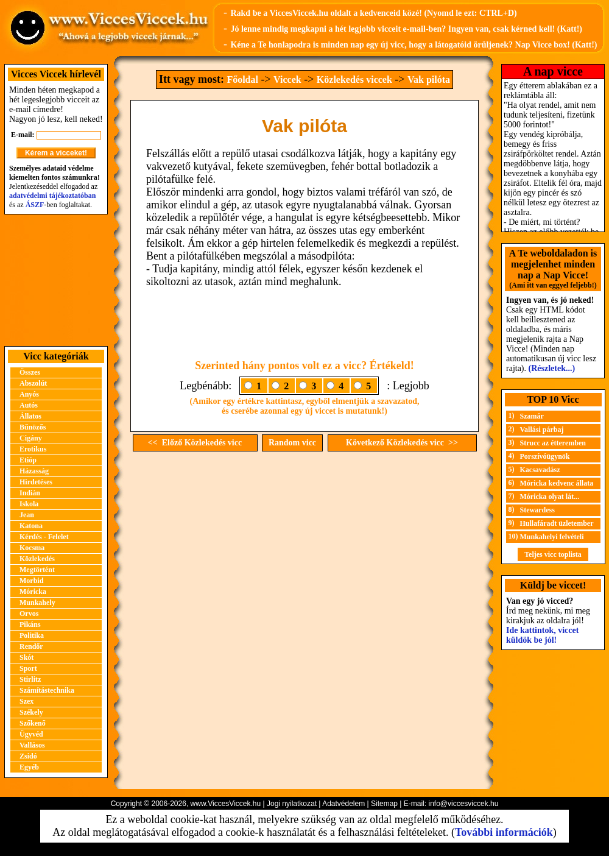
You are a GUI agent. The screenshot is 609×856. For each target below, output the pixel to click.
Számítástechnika (46, 690)
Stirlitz (30, 679)
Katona (31, 526)
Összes (29, 372)
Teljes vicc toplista (553, 554)
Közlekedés (37, 558)
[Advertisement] (56, 280)
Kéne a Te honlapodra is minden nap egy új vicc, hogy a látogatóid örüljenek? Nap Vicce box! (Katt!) (413, 44)
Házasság (34, 471)
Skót (26, 657)
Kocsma (31, 547)
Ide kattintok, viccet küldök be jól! (542, 635)
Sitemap (384, 803)
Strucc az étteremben (553, 443)
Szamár (532, 416)
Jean (26, 515)
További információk (504, 832)
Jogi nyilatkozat (292, 803)
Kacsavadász (540, 469)
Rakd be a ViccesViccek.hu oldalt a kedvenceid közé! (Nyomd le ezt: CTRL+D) (373, 13)
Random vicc (292, 442)
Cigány (30, 438)
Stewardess (537, 510)
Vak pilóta (428, 79)
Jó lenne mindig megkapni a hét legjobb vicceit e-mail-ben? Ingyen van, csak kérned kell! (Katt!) (406, 29)
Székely (31, 712)
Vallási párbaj (542, 429)
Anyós (29, 394)
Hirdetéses (35, 482)
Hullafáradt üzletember (557, 523)
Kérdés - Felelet (44, 536)
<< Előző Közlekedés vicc (195, 442)
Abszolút (33, 383)
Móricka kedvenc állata (557, 483)
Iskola (28, 504)
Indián (29, 493)
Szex (26, 701)
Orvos (28, 613)
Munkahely (37, 602)
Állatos (30, 416)
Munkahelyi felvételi (552, 536)
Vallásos (32, 745)
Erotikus (32, 449)
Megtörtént (37, 569)
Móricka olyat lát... (550, 496)
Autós (28, 405)
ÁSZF (35, 204)
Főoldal (242, 79)
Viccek (287, 79)
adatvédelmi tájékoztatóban (52, 195)
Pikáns (30, 624)
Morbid (31, 580)
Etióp (28, 460)
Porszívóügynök (545, 456)
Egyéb (29, 767)
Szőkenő (32, 723)
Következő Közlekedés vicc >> (402, 442)
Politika (31, 635)
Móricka (32, 591)
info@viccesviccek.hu (463, 803)
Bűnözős (32, 427)
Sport (28, 668)
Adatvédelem (343, 803)
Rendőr (31, 646)
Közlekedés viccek (354, 79)
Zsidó (28, 756)
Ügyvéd (31, 734)
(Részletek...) (552, 368)
